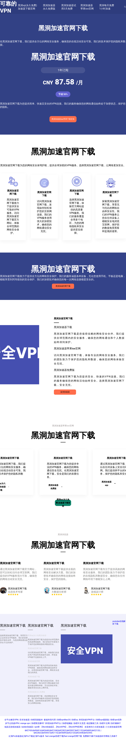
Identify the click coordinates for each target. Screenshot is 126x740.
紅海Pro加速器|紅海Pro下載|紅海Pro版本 (26, 736)
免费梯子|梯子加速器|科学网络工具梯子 (100, 736)
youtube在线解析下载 (118, 622)
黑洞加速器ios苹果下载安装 (63, 119)
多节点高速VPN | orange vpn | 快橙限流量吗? (24, 723)
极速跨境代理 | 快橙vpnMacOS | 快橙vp (61, 720)
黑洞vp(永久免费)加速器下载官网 (63, 503)
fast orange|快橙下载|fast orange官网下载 (63, 736)
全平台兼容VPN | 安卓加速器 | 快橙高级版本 (23, 720)
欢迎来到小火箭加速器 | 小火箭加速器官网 (103, 727)
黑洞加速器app (109, 483)
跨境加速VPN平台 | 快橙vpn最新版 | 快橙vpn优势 (100, 720)
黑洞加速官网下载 (63, 286)
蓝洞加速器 (65, 392)
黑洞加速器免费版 (55, 487)
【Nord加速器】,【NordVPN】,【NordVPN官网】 (62, 727)
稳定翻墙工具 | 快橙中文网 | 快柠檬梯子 (104, 723)
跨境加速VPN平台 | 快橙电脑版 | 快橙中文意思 (65, 723)
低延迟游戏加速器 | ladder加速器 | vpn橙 (22, 727)
